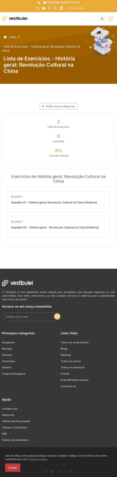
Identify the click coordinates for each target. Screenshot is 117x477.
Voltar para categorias (58, 106)
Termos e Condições (14, 427)
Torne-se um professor (75, 342)
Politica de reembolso (15, 439)
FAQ (4, 433)
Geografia (8, 342)
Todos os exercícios (73, 367)
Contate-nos (10, 408)
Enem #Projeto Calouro (74, 379)
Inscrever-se (68, 386)
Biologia (7, 348)
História (6, 367)
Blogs (64, 348)
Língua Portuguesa (13, 373)
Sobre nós (8, 414)
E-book (65, 373)
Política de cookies (38, 459)
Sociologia (8, 361)
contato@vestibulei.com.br (61, 2)
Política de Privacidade (16, 421)
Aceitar (13, 467)
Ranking (66, 354)
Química (7, 354)
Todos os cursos (71, 361)
